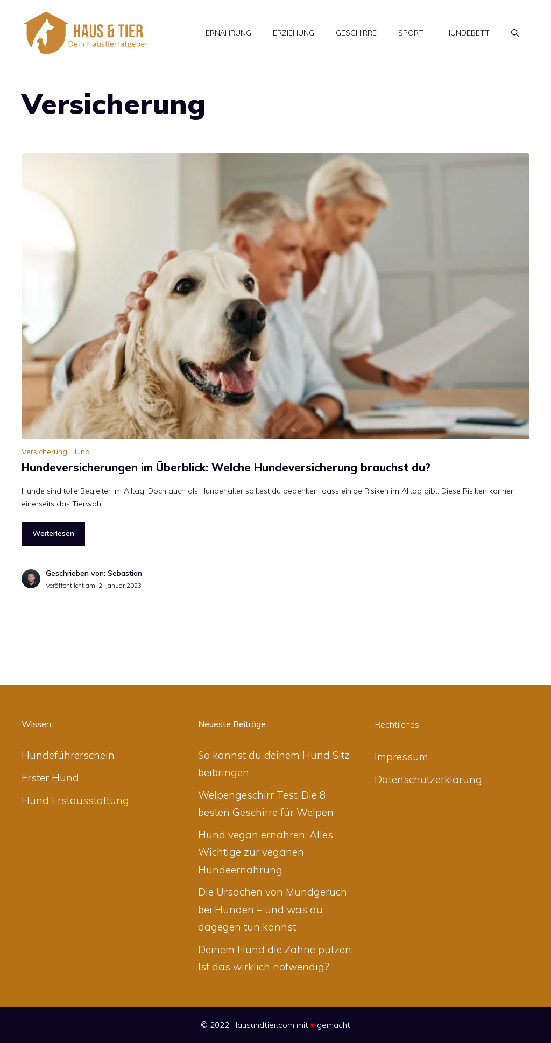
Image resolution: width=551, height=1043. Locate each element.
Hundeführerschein (68, 755)
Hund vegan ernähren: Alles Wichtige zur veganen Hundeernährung (265, 852)
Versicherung (44, 451)
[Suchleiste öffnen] (514, 33)
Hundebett (467, 33)
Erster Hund (50, 777)
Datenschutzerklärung (428, 779)
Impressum (401, 756)
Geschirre (356, 33)
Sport (410, 33)
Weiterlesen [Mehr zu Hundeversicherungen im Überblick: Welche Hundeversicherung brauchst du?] (53, 533)
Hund (80, 451)
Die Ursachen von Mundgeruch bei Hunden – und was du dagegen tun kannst (272, 909)
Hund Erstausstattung (75, 800)
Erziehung (293, 33)
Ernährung (228, 33)
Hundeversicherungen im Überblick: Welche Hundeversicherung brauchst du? (226, 467)
